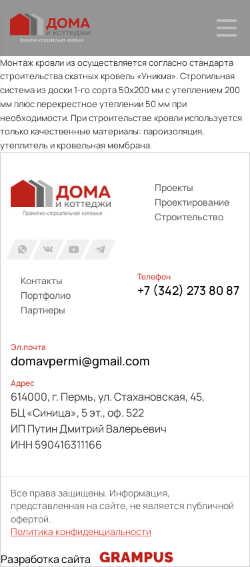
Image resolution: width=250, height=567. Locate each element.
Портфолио (46, 295)
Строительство (189, 216)
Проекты (174, 187)
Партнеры (43, 309)
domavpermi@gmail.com (80, 361)
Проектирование (192, 202)
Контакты (42, 280)
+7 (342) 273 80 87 (188, 290)
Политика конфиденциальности (81, 531)
